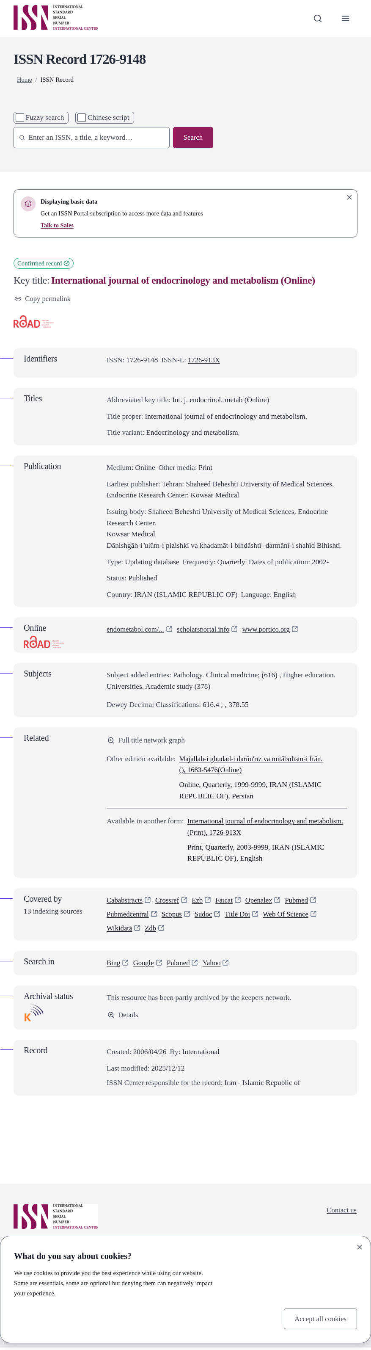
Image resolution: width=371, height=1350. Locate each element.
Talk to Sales (57, 225)
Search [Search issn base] (193, 137)
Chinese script (108, 117)
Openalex (263, 901)
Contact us (341, 1213)
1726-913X (204, 360)
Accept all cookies (319, 1318)
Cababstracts (125, 901)
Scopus (173, 916)
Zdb (152, 931)
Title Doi (241, 916)
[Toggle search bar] (317, 18)
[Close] (359, 1246)
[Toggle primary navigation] (345, 18)
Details (123, 1018)
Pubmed (302, 901)
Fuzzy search (45, 117)
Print (205, 468)
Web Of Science (291, 916)
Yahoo (214, 965)
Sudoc (206, 916)
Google (144, 965)
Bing (114, 965)
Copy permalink (43, 299)
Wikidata (120, 931)
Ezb (200, 901)
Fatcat (227, 901)
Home (24, 79)
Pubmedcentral (129, 916)
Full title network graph (147, 741)
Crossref (169, 901)
